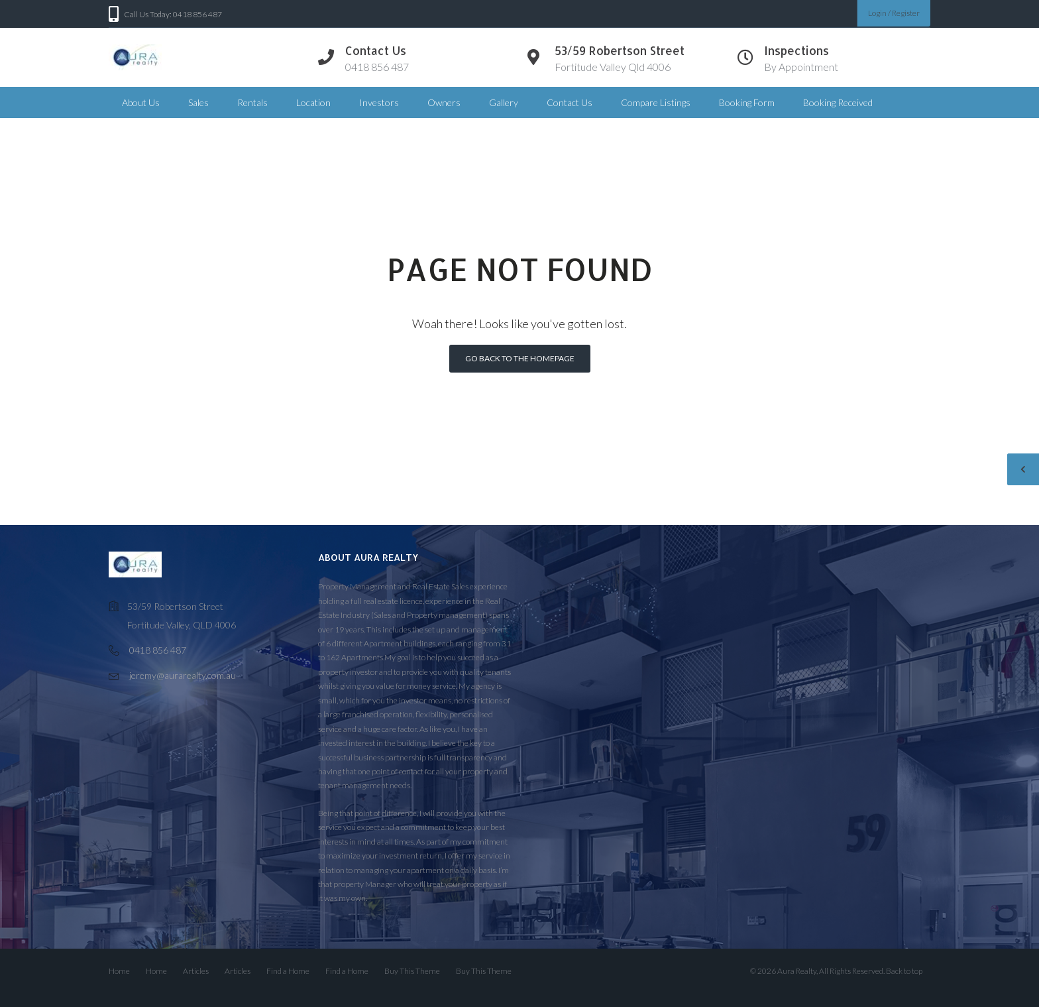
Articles (196, 971)
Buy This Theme (412, 971)
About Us (141, 102)
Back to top (904, 971)
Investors (379, 102)
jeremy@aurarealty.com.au (182, 675)
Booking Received (838, 102)
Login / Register (894, 13)
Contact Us (569, 102)
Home (119, 971)
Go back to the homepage (519, 358)
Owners (444, 102)
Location (313, 102)
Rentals (252, 102)
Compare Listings (655, 102)
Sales (198, 102)
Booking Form (747, 102)
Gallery (503, 102)
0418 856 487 (157, 650)
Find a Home (287, 971)
